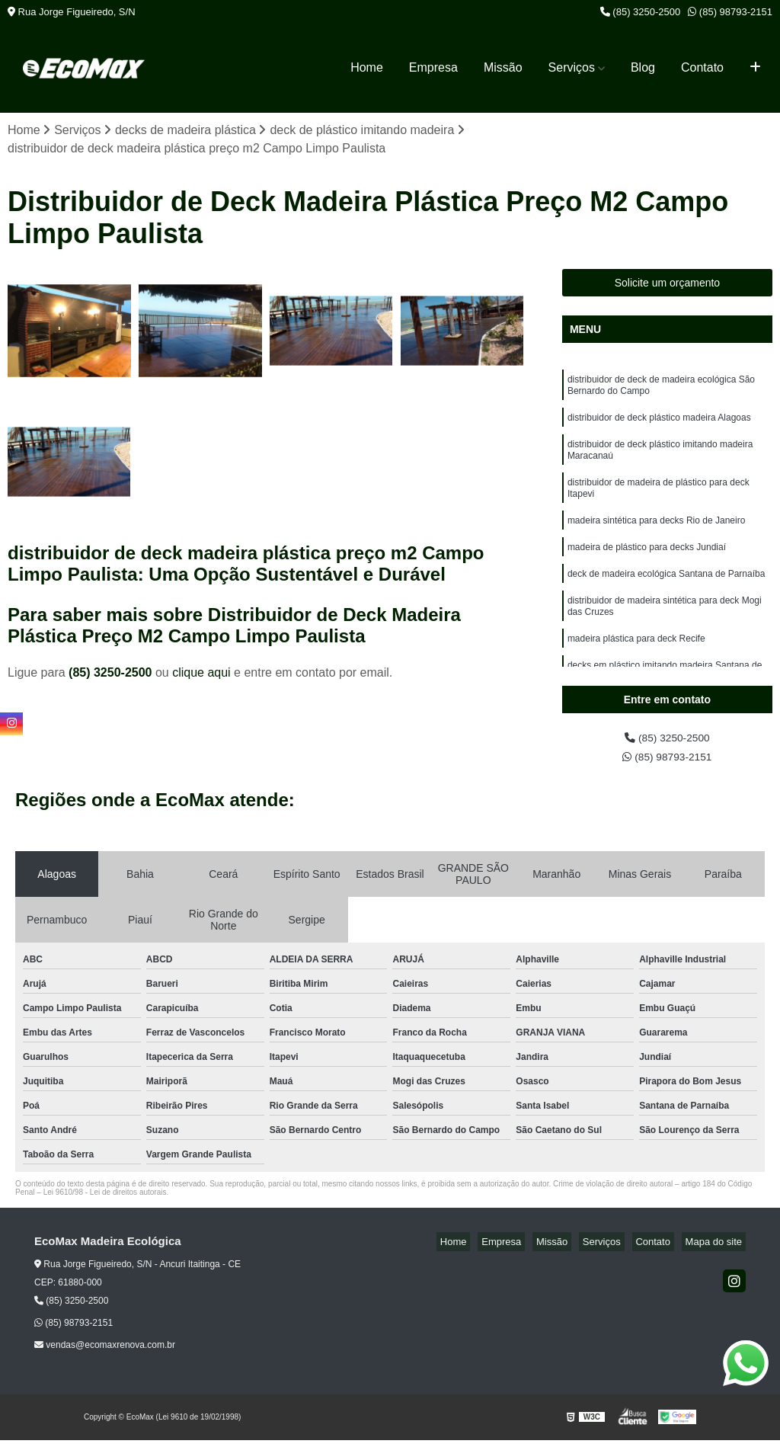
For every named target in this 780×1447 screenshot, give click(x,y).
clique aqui (201, 673)
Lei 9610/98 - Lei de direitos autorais (105, 1199)
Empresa (433, 67)
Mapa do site (717, 1248)
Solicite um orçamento (668, 285)
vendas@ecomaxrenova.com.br (104, 1351)
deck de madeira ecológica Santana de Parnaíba (666, 598)
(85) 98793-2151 (730, 12)
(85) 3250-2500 (640, 12)
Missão (503, 67)
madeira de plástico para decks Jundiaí (646, 569)
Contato (702, 67)
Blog (643, 67)
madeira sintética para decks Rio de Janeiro (656, 540)
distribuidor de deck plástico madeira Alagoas (659, 426)
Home (366, 67)
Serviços (571, 67)
